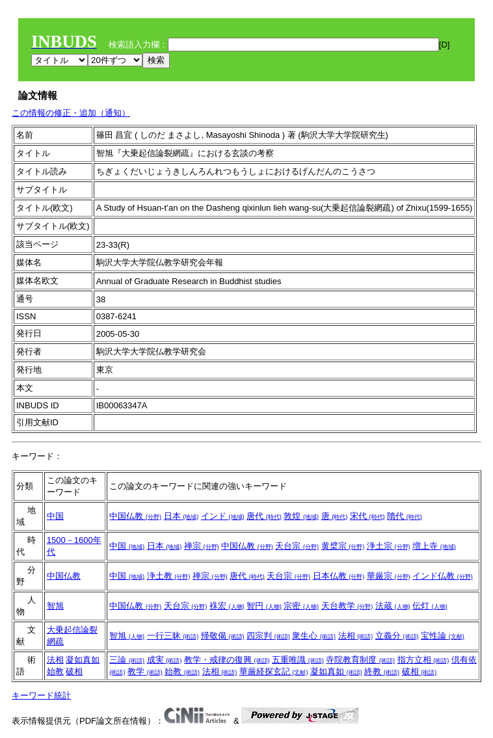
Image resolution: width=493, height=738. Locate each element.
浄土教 (169, 576)
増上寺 (434, 546)
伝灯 (429, 606)
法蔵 (392, 606)
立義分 (397, 635)
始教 (55, 671)
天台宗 (297, 546)
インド (223, 516)
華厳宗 (388, 576)
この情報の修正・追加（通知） (71, 113)
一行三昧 (173, 635)
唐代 (264, 516)
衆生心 (314, 635)
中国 (55, 516)
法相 (355, 635)
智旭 (55, 606)
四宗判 (268, 635)
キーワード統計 (41, 695)
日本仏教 (339, 576)
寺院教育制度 (360, 660)
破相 (74, 671)
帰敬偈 (223, 635)
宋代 (367, 516)
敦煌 (301, 516)
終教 (381, 671)
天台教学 (347, 606)
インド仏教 (442, 576)
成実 (164, 660)
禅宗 (201, 546)
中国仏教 (135, 516)
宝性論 (442, 635)
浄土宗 (388, 546)
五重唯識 (298, 660)
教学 (145, 671)
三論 (126, 660)
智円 (264, 606)
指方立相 (423, 660)
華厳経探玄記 (273, 671)
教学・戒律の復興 (227, 660)
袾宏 (227, 606)
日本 (181, 516)
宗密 (301, 606)
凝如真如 (83, 660)
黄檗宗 (343, 546)
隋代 (404, 516)
